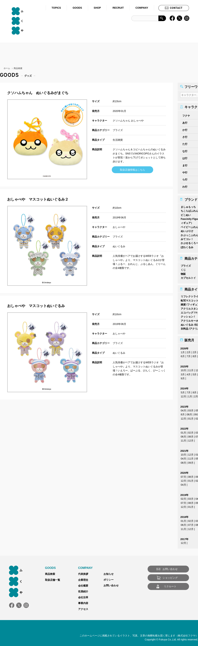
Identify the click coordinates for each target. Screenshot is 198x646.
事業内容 (83, 602)
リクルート (170, 585)
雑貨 (183, 303)
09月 (191, 461)
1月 (183, 351)
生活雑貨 (118, 139)
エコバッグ (187, 311)
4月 (189, 373)
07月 (183, 475)
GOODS (77, 7)
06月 (183, 435)
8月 (195, 355)
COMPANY (141, 7)
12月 (183, 395)
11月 (191, 369)
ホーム (7, 68)
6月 (183, 355)
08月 (189, 413)
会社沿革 (83, 596)
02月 (191, 431)
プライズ (118, 130)
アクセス (83, 608)
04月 (183, 409)
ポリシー (109, 578)
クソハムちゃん (121, 120)
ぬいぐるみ (119, 246)
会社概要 (83, 584)
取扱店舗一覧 (52, 578)
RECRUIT (118, 7)
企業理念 (83, 578)
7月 (189, 355)
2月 (189, 351)
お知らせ (109, 572)
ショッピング (170, 576)
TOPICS (56, 7)
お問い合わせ (111, 584)
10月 (183, 369)
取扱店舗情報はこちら (132, 169)
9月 (183, 377)
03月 (191, 409)
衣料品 (184, 327)
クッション (187, 315)
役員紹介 (83, 590)
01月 (191, 417)
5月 (195, 373)
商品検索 (50, 572)
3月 (183, 373)
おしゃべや (137, 120)
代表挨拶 (83, 572)
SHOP (97, 7)
